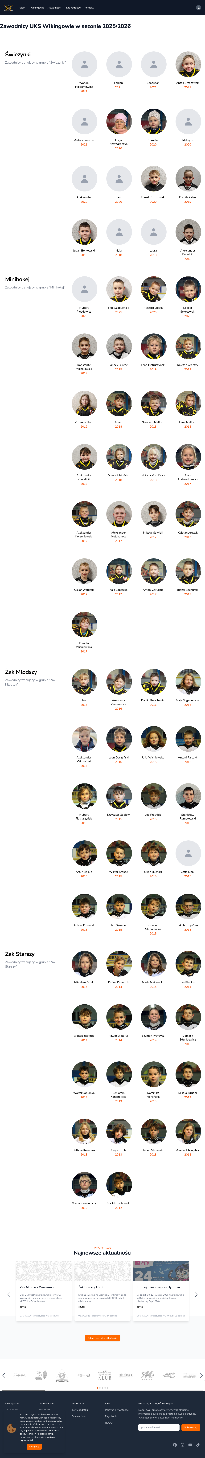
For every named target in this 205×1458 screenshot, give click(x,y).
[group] (19, 1375)
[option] (44, 1293)
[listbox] (102, 1294)
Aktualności (54, 7)
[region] (102, 1294)
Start (22, 7)
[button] (97, 1388)
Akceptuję (34, 1446)
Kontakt (89, 7)
